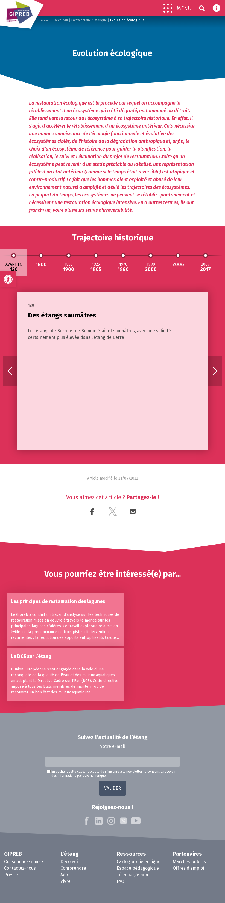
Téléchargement (133, 859)
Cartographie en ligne (138, 846)
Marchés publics (189, 846)
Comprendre (73, 852)
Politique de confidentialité (147, 890)
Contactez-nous (20, 852)
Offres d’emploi (188, 852)
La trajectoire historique (90, 20)
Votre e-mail (112, 730)
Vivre (65, 865)
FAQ (120, 865)
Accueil (46, 20)
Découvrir (62, 20)
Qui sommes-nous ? (23, 846)
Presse (11, 859)
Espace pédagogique (138, 852)
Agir (64, 859)
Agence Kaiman (189, 890)
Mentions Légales (104, 890)
